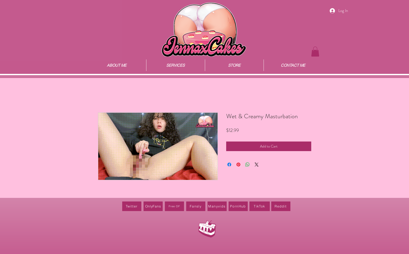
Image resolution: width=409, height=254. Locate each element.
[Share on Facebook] (229, 164)
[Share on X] (256, 164)
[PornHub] (238, 206)
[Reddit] (280, 206)
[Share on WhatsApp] (247, 164)
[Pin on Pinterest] (238, 164)
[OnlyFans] (153, 206)
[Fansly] (195, 206)
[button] (315, 52)
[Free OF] (174, 206)
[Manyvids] (217, 206)
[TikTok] (259, 206)
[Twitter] (131, 206)
